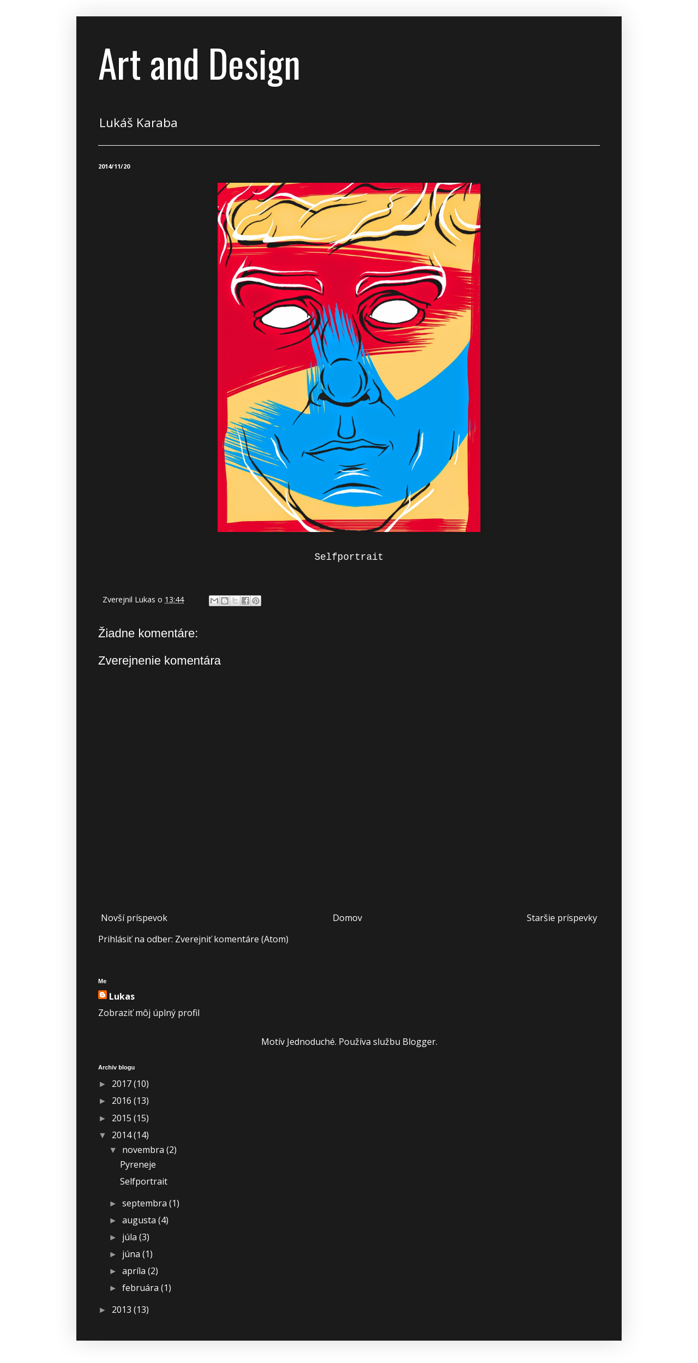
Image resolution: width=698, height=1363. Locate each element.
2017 (123, 1084)
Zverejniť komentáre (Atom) (231, 939)
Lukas (122, 996)
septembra (145, 1203)
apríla (135, 1271)
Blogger (419, 1042)
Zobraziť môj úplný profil (149, 1013)
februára (141, 1288)
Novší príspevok (134, 918)
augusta (140, 1220)
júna (132, 1254)
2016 (123, 1101)
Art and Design (199, 62)
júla (130, 1237)
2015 (123, 1118)
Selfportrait (143, 1181)
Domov (347, 918)
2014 (123, 1135)
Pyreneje (138, 1164)
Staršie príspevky (562, 918)
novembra (144, 1150)
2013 (123, 1310)
